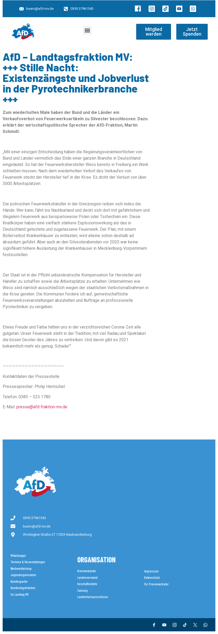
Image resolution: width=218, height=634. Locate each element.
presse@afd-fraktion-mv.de (41, 406)
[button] (87, 30)
